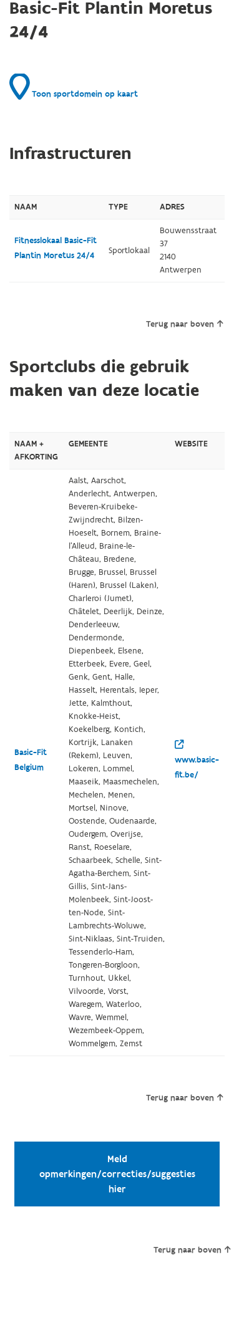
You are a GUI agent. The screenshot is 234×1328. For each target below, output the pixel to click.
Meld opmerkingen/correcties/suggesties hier (117, 1174)
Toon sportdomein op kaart (73, 87)
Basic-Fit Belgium (30, 760)
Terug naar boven (184, 324)
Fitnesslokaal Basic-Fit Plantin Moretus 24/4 (55, 248)
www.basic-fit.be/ (197, 760)
